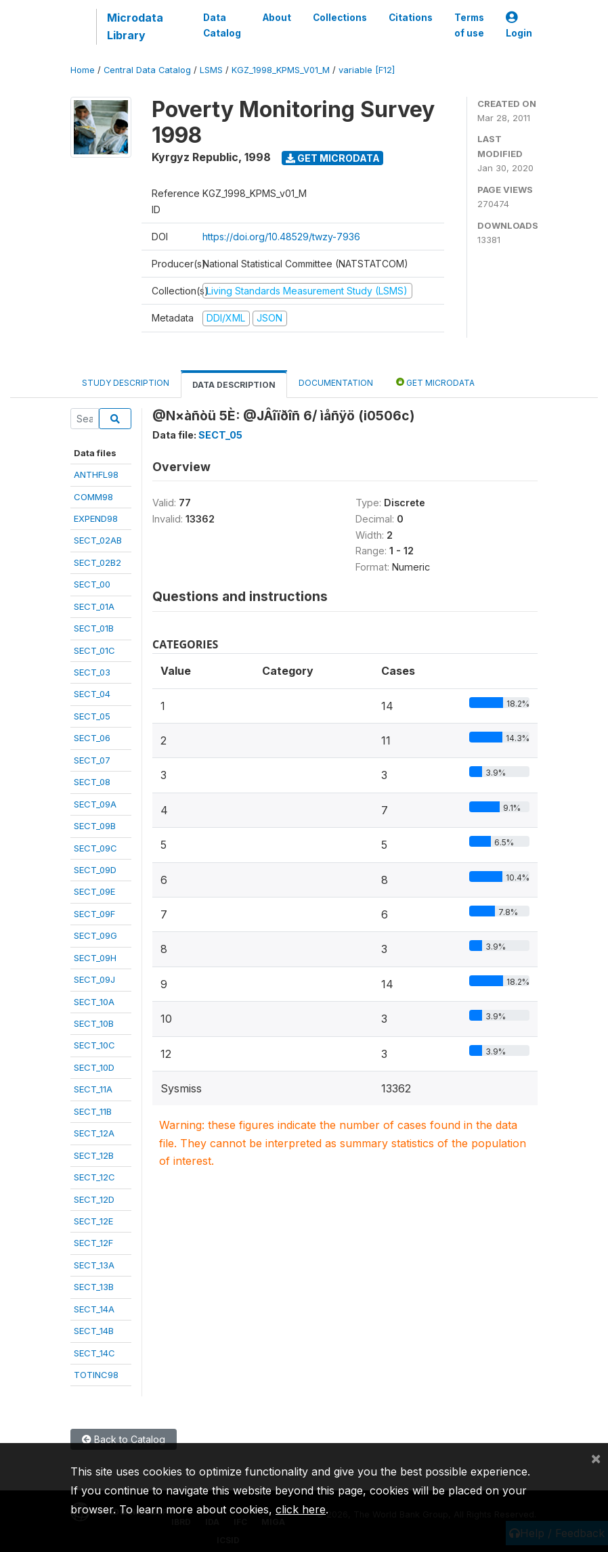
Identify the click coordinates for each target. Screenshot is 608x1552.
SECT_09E (94, 891)
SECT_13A (94, 1265)
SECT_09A (95, 804)
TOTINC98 (96, 1374)
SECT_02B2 (97, 562)
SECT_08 (92, 781)
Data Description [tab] (234, 385)
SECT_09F (94, 913)
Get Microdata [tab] (435, 382)
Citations (411, 17)
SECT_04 (92, 693)
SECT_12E (93, 1221)
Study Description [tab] (125, 383)
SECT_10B (94, 1023)
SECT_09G (95, 935)
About (277, 17)
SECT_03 (92, 672)
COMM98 (93, 496)
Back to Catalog (123, 1439)
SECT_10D (94, 1067)
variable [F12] (367, 70)
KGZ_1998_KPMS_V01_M (281, 70)
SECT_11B (93, 1111)
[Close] (595, 1458)
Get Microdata (333, 158)
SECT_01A (94, 606)
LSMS (211, 70)
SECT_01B (94, 628)
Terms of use (469, 25)
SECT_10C (94, 1045)
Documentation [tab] (336, 383)
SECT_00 (92, 584)
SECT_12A (94, 1133)
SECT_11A (93, 1089)
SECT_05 (92, 716)
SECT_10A (94, 1001)
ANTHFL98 (96, 474)
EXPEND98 (96, 518)
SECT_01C (94, 650)
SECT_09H (95, 957)
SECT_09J (94, 979)
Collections (340, 17)
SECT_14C (94, 1353)
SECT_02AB (98, 540)
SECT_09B (95, 825)
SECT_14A (94, 1309)
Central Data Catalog (147, 70)
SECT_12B (94, 1155)
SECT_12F (93, 1242)
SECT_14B (94, 1330)
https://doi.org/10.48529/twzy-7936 (281, 236)
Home (82, 70)
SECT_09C (95, 848)
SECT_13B (94, 1286)
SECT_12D (94, 1199)
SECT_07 (92, 760)
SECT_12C (94, 1177)
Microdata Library (135, 26)
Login (519, 25)
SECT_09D (95, 869)
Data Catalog (222, 25)
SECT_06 (92, 737)
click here (301, 1509)
